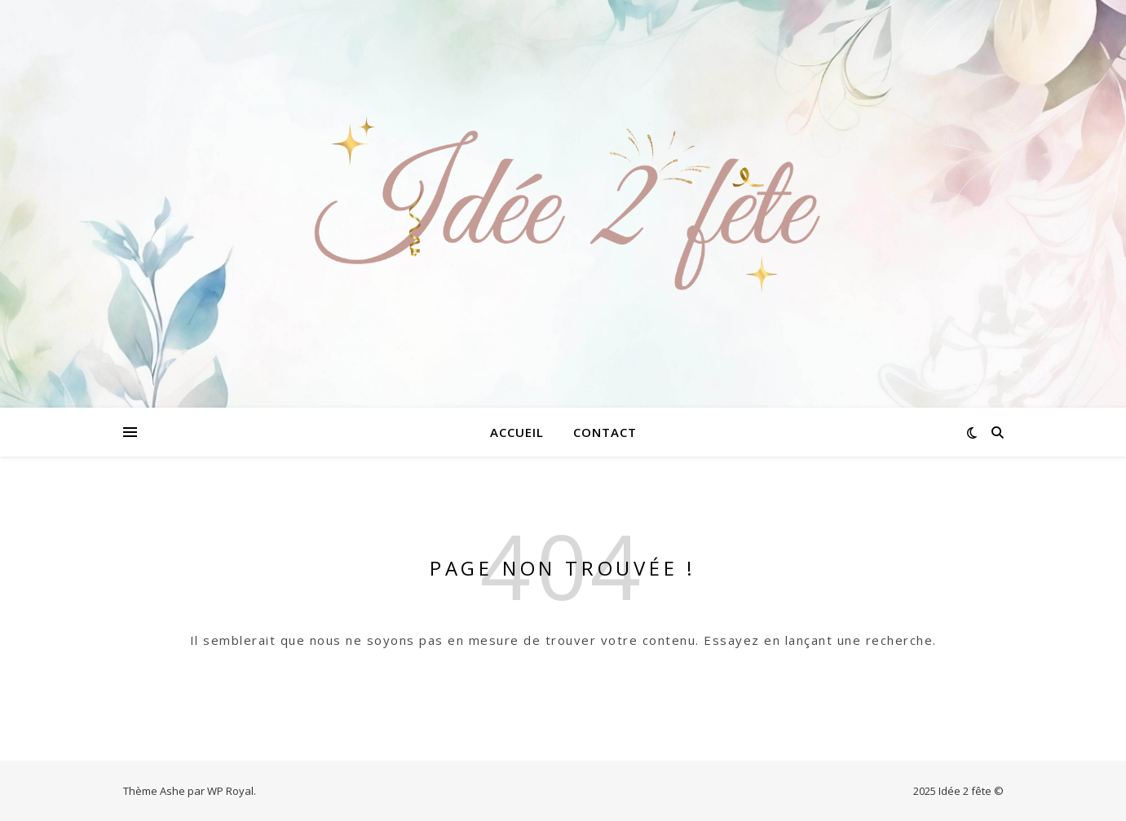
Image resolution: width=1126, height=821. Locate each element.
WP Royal (230, 790)
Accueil (517, 432)
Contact (605, 432)
